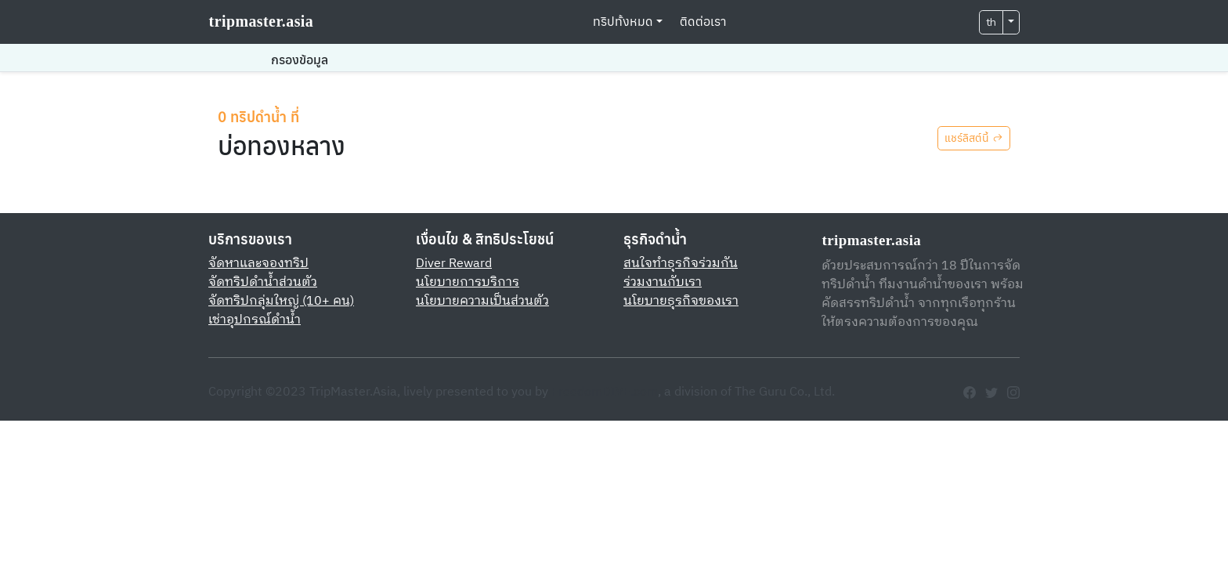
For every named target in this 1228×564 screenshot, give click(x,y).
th (991, 22)
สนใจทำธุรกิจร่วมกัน (680, 263)
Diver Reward (454, 263)
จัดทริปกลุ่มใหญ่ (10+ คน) (281, 301)
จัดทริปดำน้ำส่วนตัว (262, 282)
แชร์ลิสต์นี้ (973, 138)
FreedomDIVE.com (604, 392)
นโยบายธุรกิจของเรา (681, 301)
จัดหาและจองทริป (258, 263)
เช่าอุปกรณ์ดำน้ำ (254, 320)
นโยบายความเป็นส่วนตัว (482, 301)
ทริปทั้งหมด (623, 22)
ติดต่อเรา (703, 22)
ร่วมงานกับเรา (662, 282)
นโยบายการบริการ (467, 282)
